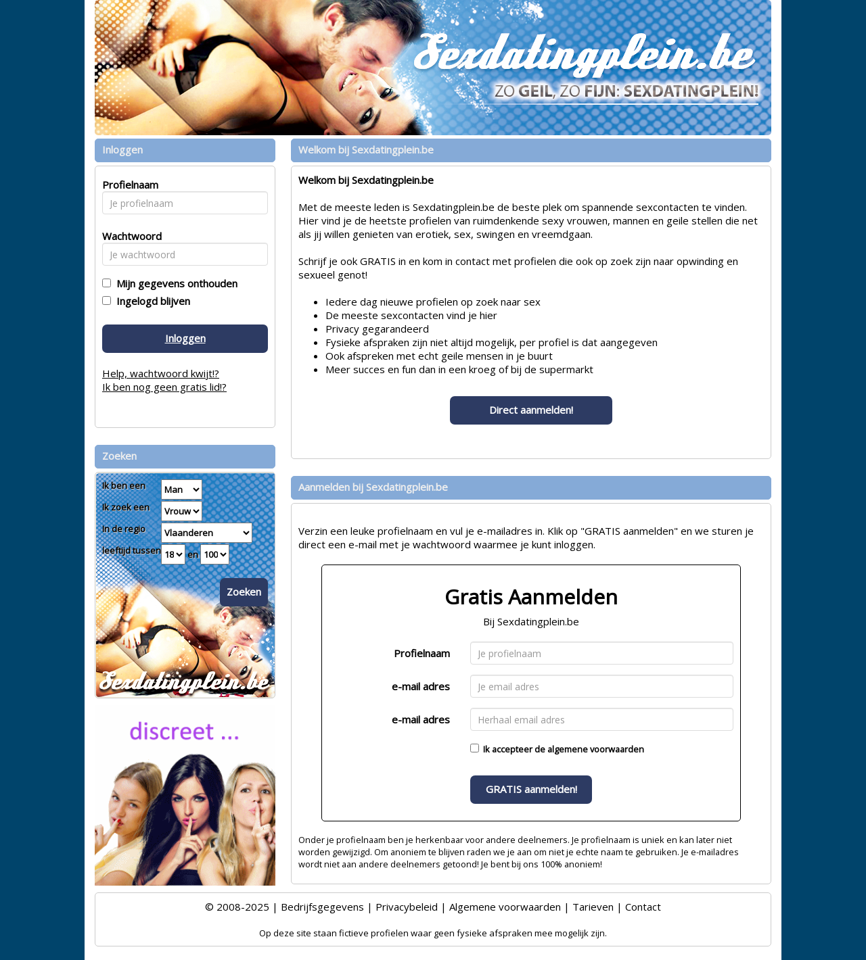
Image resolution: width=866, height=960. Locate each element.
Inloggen (185, 338)
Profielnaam (422, 653)
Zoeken (244, 591)
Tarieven (593, 906)
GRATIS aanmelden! (531, 789)
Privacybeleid (406, 906)
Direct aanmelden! (531, 409)
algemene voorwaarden (595, 749)
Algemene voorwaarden (505, 906)
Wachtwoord (128, 236)
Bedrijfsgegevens (322, 906)
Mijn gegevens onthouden (174, 283)
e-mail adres (421, 686)
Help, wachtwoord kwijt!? (160, 373)
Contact (643, 906)
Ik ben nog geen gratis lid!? (164, 386)
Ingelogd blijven (150, 301)
